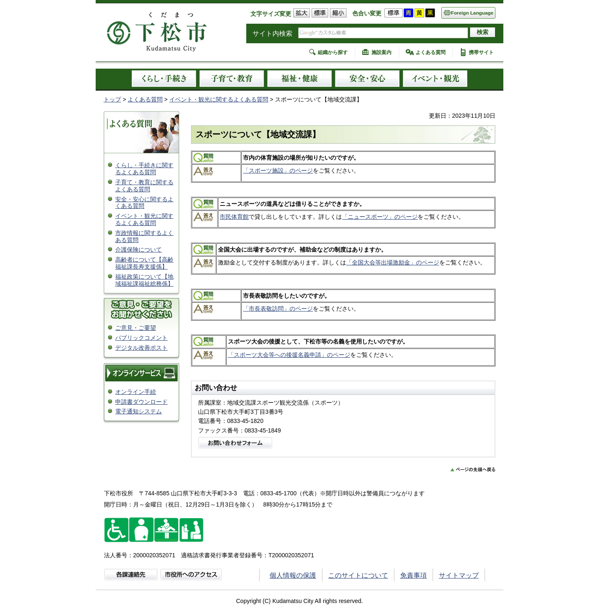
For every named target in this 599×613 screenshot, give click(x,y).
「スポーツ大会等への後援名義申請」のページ (289, 354)
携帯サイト (481, 52)
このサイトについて (358, 575)
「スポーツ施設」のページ (278, 170)
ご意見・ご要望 (135, 327)
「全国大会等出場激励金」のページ (392, 262)
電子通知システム (138, 411)
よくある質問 (431, 52)
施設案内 (381, 52)
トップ (112, 99)
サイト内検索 (272, 33)
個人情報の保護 (293, 575)
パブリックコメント (141, 337)
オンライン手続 (135, 391)
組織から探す (333, 52)
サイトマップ (459, 575)
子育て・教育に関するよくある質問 (144, 186)
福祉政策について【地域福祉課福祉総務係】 (144, 280)
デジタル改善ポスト (141, 347)
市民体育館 (234, 216)
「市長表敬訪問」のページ (278, 308)
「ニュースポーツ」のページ (380, 216)
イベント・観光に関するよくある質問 (218, 99)
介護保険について (138, 249)
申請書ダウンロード (141, 401)
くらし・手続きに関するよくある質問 (144, 168)
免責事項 (413, 575)
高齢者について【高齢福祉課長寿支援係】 (144, 263)
